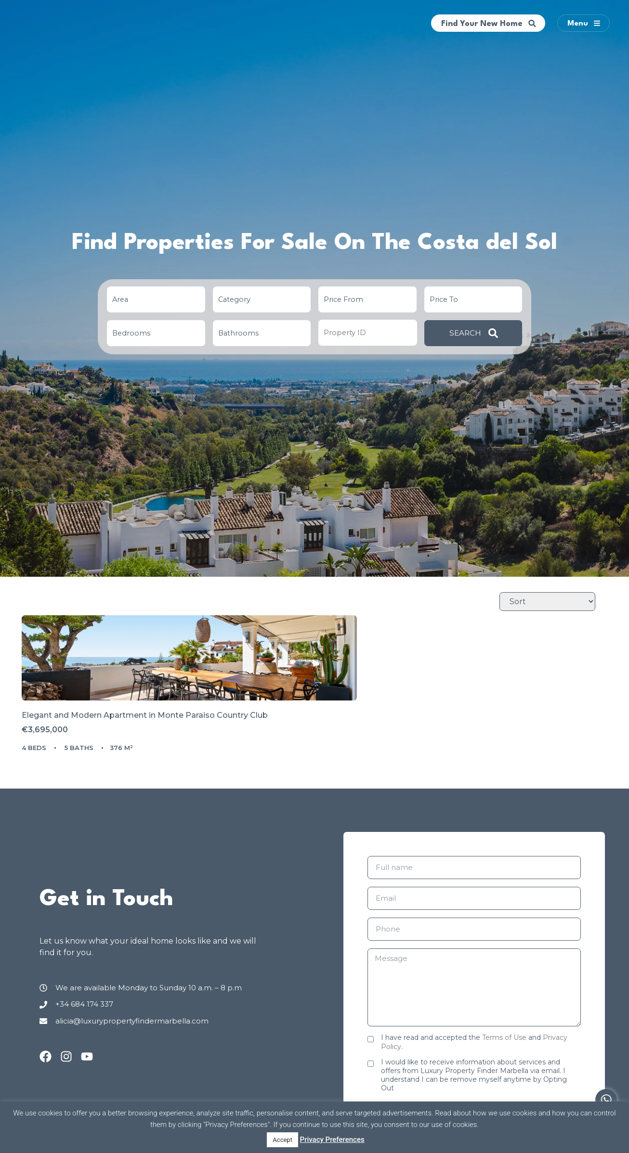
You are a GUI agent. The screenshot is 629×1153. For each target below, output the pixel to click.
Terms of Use (504, 1067)
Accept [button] (282, 1139)
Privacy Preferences (332, 1139)
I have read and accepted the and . (474, 1072)
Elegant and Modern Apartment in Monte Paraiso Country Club (114, 755)
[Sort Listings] (547, 601)
